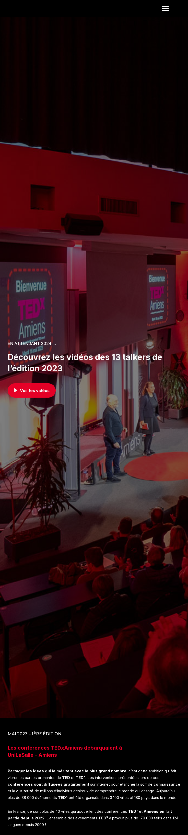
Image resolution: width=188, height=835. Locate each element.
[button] (165, 17)
